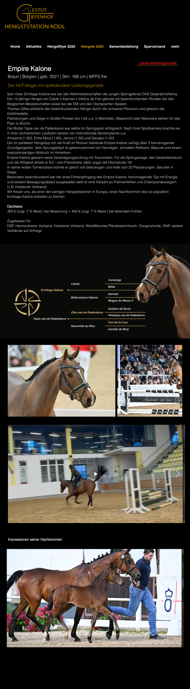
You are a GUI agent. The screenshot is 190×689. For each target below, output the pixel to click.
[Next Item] (175, 381)
